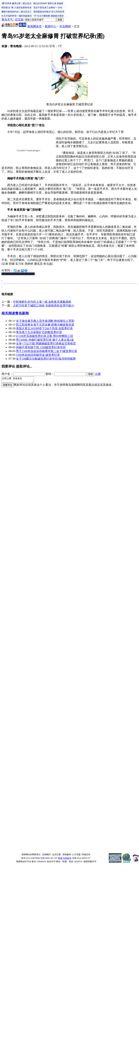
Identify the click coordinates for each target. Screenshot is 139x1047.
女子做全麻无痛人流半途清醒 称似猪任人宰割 (45, 320)
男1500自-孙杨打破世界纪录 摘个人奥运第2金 (45, 339)
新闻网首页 (34, 26)
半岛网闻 (65, 26)
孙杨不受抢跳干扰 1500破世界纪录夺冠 (41, 347)
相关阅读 (8, 313)
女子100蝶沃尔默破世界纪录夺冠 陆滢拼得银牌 (46, 358)
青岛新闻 (22, 313)
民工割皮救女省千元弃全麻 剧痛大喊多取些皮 (45, 324)
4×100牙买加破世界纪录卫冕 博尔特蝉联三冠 (44, 335)
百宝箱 (19, 19)
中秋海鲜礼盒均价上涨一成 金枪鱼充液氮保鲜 (42, 301)
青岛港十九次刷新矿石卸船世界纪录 (39, 332)
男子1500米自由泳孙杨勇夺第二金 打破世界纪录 (46, 351)
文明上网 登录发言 (19, 380)
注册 (98, 373)
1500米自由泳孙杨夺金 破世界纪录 (38, 354)
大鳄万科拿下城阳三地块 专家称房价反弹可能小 (43, 305)
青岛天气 (7, 19)
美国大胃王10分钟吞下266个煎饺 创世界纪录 (44, 328)
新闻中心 (50, 26)
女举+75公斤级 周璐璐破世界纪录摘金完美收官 (46, 343)
